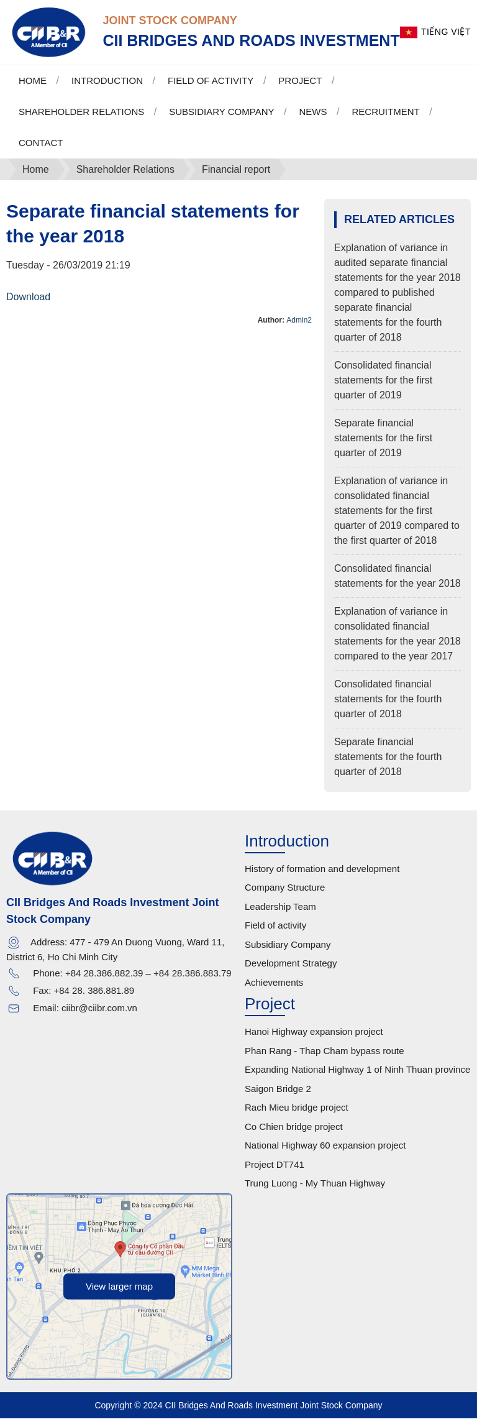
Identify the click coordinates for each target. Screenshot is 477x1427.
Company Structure (285, 896)
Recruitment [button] (385, 120)
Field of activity (275, 934)
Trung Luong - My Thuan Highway (315, 1192)
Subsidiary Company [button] (221, 120)
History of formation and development (322, 877)
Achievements (274, 991)
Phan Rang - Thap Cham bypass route (324, 1059)
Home (33, 89)
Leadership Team (280, 915)
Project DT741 (274, 1173)
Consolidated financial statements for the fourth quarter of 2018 (388, 707)
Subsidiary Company (287, 953)
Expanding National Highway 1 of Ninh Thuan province (357, 1078)
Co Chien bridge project (294, 1135)
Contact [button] (41, 151)
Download (28, 305)
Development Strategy (291, 972)
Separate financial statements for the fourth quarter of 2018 (388, 765)
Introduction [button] (107, 89)
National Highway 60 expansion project (325, 1154)
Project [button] (300, 89)
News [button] (313, 120)
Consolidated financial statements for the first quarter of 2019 (383, 389)
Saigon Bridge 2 (278, 1097)
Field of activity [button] (210, 89)
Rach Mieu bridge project (296, 1116)
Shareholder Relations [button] (81, 120)
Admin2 (299, 328)
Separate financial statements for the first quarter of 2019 (383, 446)
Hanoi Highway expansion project (314, 1040)
